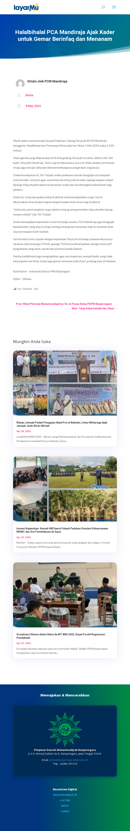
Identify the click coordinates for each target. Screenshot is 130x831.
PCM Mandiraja (56, 81)
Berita (29, 95)
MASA (65, 805)
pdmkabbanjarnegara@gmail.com (68, 760)
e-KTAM (65, 800)
